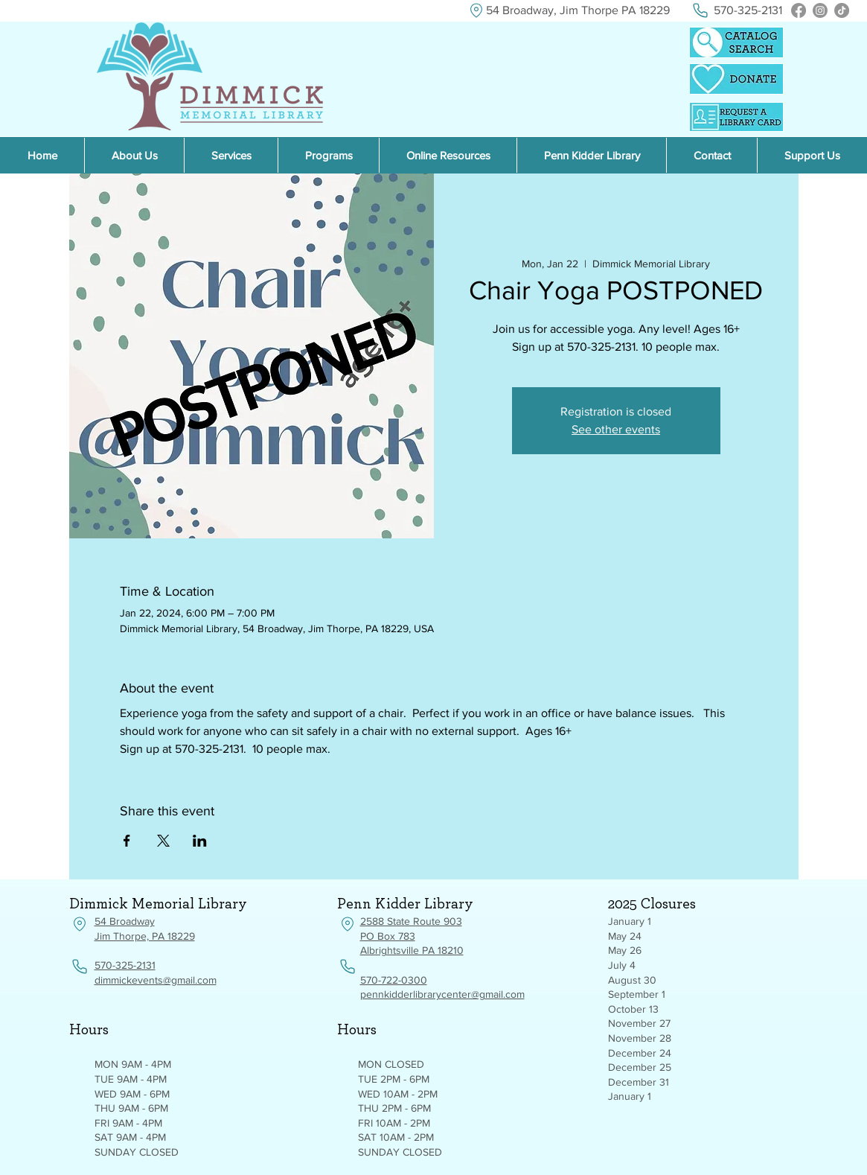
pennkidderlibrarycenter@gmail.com (442, 994)
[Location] (476, 10)
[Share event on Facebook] (127, 841)
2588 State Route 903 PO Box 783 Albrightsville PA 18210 (412, 935)
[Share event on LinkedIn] (200, 841)
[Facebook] (798, 10)
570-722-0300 (393, 980)
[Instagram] (820, 10)
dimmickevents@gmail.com (156, 980)
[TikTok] (841, 10)
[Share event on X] (163, 841)
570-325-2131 (125, 965)
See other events (616, 429)
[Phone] (700, 10)
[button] (447, 155)
